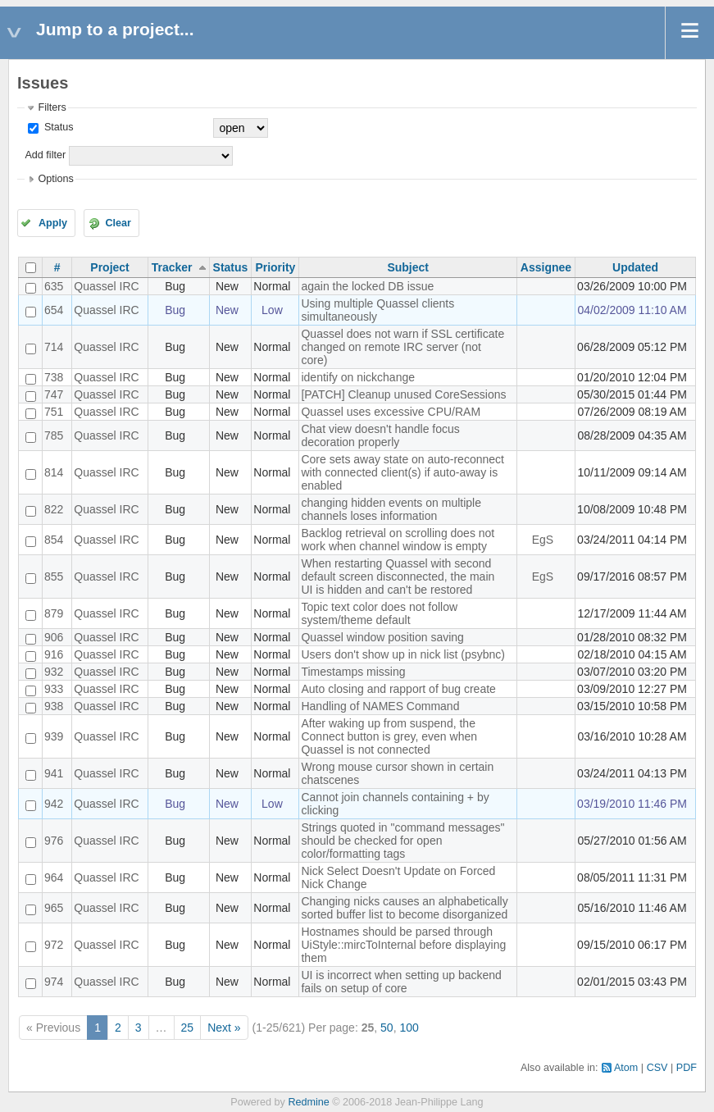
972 (53, 944)
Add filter (45, 155)
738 (53, 377)
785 (53, 435)
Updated (635, 267)
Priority (275, 267)
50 (386, 1027)
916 (53, 654)
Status (57, 127)
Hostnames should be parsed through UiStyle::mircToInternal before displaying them (403, 944)
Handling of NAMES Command (380, 706)
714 (53, 346)
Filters (52, 107)
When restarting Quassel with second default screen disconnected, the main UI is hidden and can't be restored (397, 576)
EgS (542, 539)
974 (53, 981)
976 (53, 840)
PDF (686, 1067)
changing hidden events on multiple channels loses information (391, 509)
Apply (53, 223)
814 (53, 472)
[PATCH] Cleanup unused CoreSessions (403, 394)
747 (53, 394)
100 (408, 1027)
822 (53, 509)
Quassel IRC (106, 286)
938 (53, 706)
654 (53, 310)
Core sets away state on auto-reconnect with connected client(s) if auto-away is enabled (402, 472)
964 (53, 877)
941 (53, 773)
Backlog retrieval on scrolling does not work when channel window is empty (397, 539)
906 (53, 637)
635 (53, 286)
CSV (657, 1067)
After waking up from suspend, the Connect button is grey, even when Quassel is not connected (389, 736)
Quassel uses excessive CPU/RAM (390, 411)
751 (53, 411)
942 (53, 803)
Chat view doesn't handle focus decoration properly (380, 435)
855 (53, 576)
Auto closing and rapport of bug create (398, 688)
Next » (223, 1027)
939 (53, 736)
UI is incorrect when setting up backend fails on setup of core (401, 981)
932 (53, 671)
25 (187, 1027)
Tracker (172, 267)
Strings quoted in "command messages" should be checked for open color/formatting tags (402, 840)
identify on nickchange (358, 377)
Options (55, 179)
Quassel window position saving (382, 637)
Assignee (546, 267)
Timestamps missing (353, 671)
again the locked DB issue (367, 286)
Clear (118, 223)
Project (109, 267)
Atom (626, 1067)
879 (53, 613)
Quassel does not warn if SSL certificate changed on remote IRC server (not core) (402, 347)
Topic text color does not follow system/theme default (379, 613)
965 (53, 907)
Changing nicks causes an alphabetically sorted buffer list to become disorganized (404, 908)
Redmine (308, 1102)
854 (53, 539)
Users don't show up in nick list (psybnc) (403, 654)
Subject (408, 267)
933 (53, 688)
